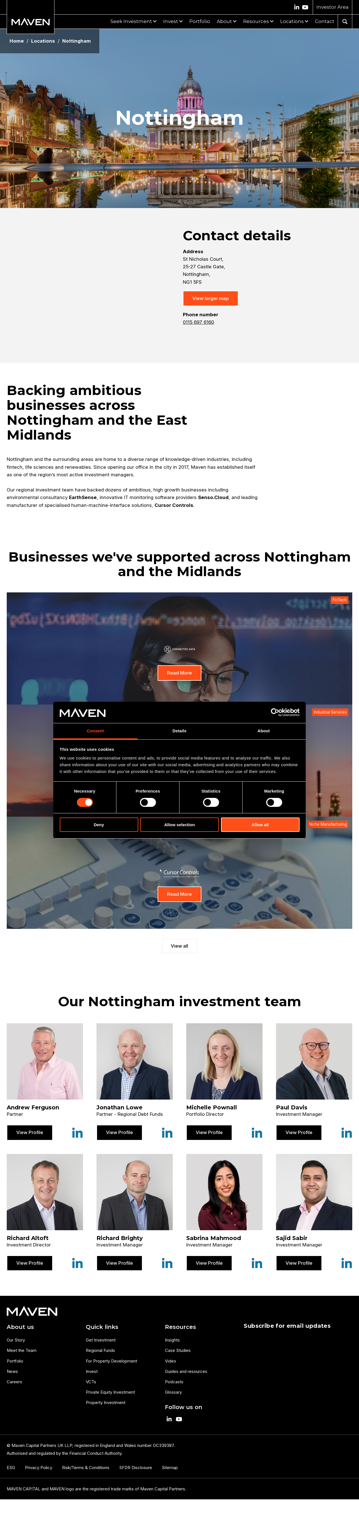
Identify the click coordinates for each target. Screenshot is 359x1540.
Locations (292, 21)
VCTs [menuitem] (91, 1381)
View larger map (210, 298)
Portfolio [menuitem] (15, 1361)
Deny (99, 824)
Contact (324, 21)
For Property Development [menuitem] (111, 1361)
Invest (170, 21)
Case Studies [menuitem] (178, 1350)
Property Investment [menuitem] (105, 1402)
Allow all (260, 824)
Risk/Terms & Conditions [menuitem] (85, 1467)
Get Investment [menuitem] (101, 1340)
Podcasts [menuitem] (174, 1381)
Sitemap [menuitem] (170, 1467)
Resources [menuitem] (180, 1327)
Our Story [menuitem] (16, 1340)
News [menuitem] (12, 1371)
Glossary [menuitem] (173, 1392)
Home (17, 41)
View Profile (29, 1132)
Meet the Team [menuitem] (21, 1350)
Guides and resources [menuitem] (186, 1371)
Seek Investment (131, 21)
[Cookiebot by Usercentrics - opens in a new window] (275, 712)
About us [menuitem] (20, 1327)
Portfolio (199, 21)
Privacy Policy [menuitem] (38, 1467)
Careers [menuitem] (14, 1381)
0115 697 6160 (198, 322)
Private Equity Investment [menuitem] (110, 1392)
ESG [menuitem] (11, 1467)
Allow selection (179, 824)
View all (179, 946)
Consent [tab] (95, 730)
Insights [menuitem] (172, 1340)
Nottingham (76, 41)
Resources (256, 21)
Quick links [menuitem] (102, 1327)
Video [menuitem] (170, 1361)
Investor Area (332, 7)
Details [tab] (179, 730)
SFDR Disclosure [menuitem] (135, 1467)
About (224, 21)
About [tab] (263, 730)
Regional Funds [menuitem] (100, 1350)
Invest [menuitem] (92, 1371)
